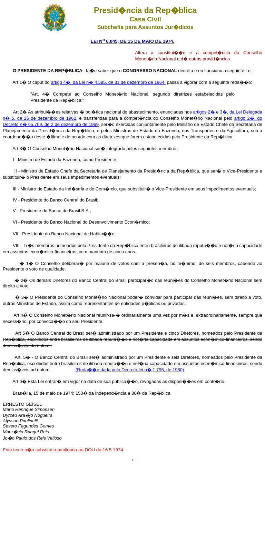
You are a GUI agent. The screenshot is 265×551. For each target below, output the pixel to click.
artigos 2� (204, 112)
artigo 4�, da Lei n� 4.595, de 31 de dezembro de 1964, (108, 82)
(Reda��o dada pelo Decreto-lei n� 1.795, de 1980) (130, 369)
